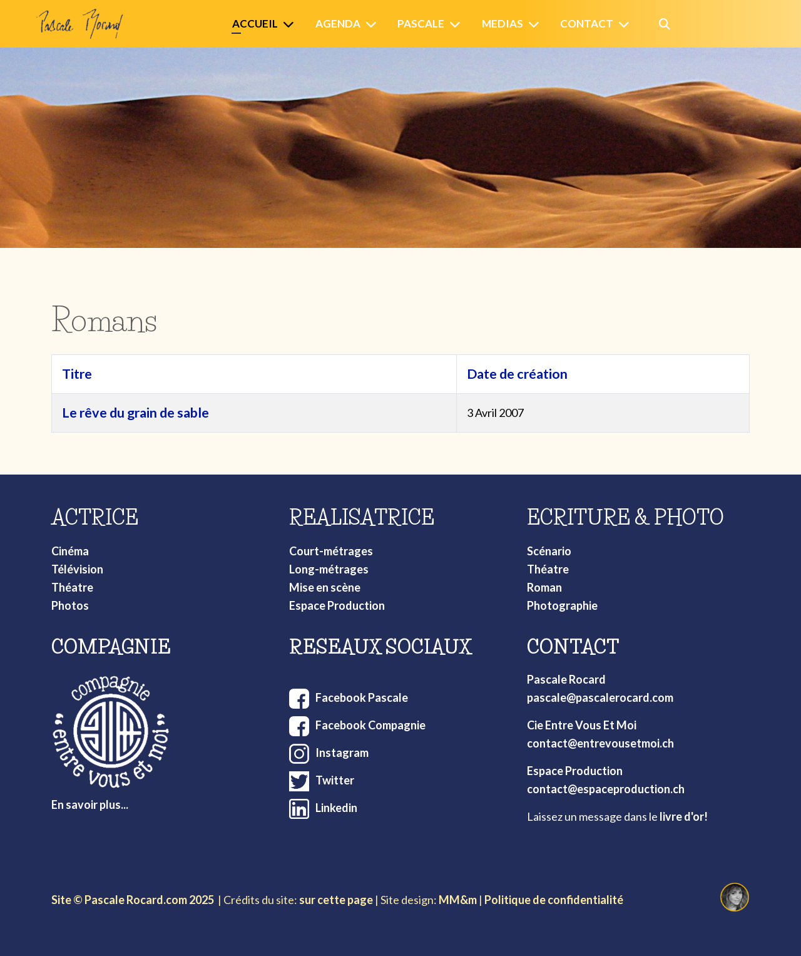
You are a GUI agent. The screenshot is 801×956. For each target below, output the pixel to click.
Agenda (337, 23)
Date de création (517, 374)
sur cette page (336, 900)
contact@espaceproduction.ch (606, 789)
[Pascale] (457, 24)
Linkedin (336, 808)
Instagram (342, 752)
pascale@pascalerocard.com (600, 697)
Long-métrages (329, 569)
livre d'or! (684, 816)
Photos (70, 605)
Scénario (549, 551)
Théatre (72, 587)
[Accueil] (291, 24)
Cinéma (70, 551)
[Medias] (536, 24)
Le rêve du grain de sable (135, 412)
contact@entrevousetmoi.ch (600, 743)
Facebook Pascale (361, 697)
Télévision (77, 569)
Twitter (334, 780)
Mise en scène (324, 587)
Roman (544, 587)
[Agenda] (373, 24)
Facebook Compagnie (370, 725)
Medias (502, 23)
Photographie (562, 605)
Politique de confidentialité (553, 900)
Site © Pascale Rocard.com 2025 (132, 900)
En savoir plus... (89, 804)
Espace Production (337, 605)
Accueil (255, 23)
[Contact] (626, 24)
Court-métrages (331, 551)
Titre (77, 374)
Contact (586, 23)
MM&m (458, 900)
